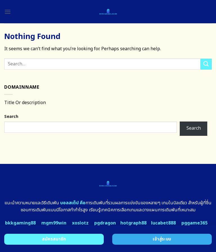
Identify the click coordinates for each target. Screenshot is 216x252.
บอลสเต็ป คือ (73, 203)
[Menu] (7, 12)
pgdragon (105, 223)
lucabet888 (163, 223)
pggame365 (194, 223)
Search (11, 117)
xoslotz (80, 223)
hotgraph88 (133, 223)
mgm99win (53, 223)
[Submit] (206, 64)
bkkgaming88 (20, 223)
